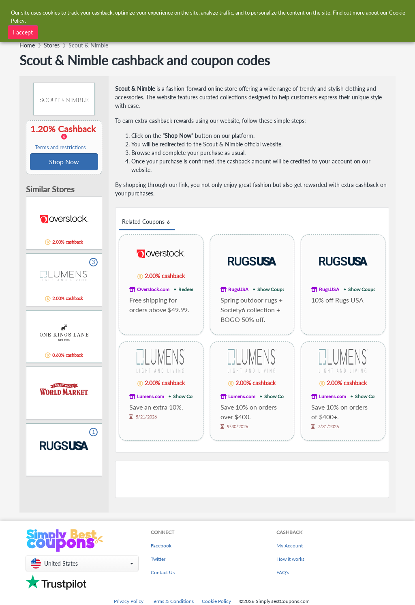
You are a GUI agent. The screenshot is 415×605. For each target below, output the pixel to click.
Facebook (161, 546)
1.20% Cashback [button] (64, 137)
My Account (289, 546)
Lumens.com (150, 396)
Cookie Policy (216, 601)
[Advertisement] (252, 479)
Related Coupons (147, 222)
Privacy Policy (128, 601)
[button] (82, 563)
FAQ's (282, 572)
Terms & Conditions (173, 601)
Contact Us (163, 572)
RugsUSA (238, 289)
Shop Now (64, 161)
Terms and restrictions (60, 147)
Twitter (158, 559)
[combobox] (123, 31)
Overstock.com (153, 289)
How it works (290, 559)
